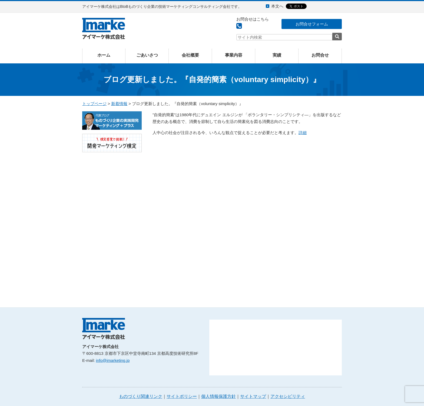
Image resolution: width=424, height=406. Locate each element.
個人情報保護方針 (218, 396)
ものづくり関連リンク (140, 396)
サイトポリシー (182, 396)
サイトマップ (253, 396)
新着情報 (119, 103)
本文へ (277, 6)
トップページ (94, 103)
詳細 (303, 132)
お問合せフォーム (312, 24)
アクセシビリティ (287, 396)
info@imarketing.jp (113, 360)
